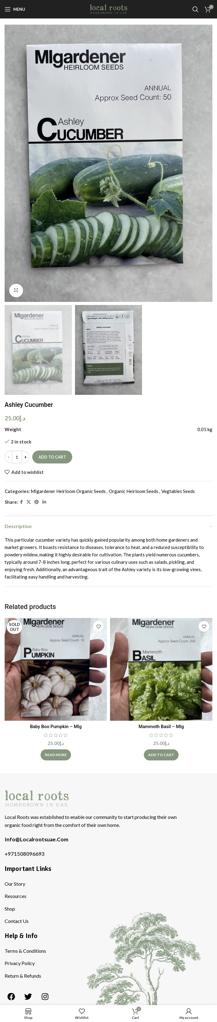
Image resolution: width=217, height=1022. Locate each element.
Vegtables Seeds (178, 491)
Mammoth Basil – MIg (161, 726)
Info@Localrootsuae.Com (36, 839)
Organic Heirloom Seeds (133, 491)
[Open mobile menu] (15, 9)
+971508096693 (25, 854)
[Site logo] (108, 8)
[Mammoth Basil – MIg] (161, 669)
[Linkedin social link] (44, 502)
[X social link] (29, 502)
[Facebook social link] (21, 502)
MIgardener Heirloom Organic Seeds (68, 491)
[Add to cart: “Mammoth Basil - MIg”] (161, 754)
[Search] (195, 9)
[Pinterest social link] (37, 502)
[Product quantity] (17, 457)
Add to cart (52, 456)
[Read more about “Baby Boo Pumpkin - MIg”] (56, 754)
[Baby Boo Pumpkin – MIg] (56, 669)
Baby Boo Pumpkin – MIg (56, 726)
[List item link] (110, 884)
